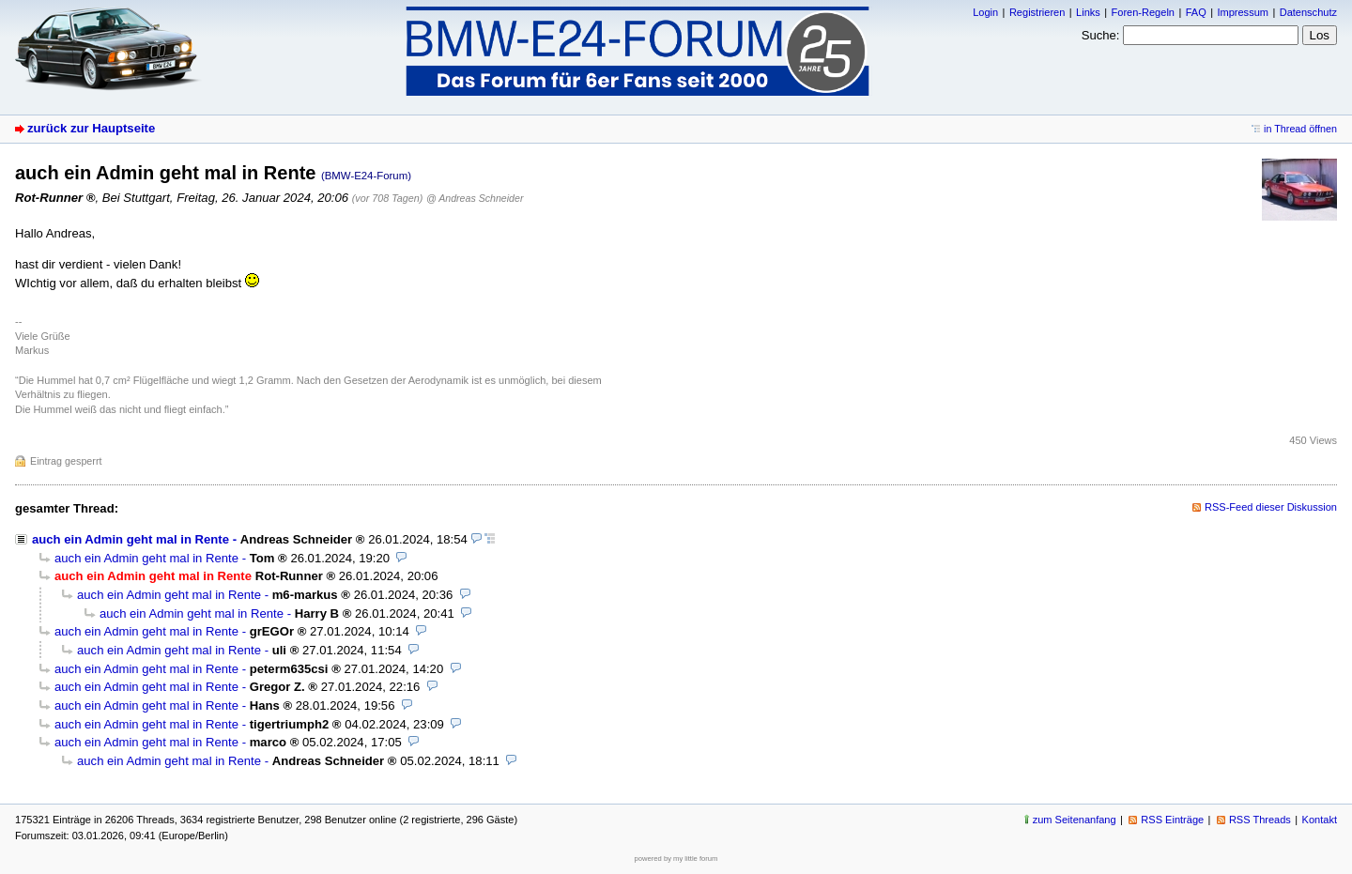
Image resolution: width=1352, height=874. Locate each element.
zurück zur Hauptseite (91, 128)
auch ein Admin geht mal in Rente (130, 539)
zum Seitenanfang (1074, 819)
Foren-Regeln (1143, 12)
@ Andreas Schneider (475, 198)
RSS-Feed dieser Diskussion (1271, 507)
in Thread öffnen (1300, 128)
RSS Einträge (1172, 819)
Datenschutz (1308, 12)
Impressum (1242, 12)
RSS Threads (1260, 819)
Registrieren (1037, 12)
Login (985, 12)
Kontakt (1319, 819)
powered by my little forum (676, 858)
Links (1088, 12)
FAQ (1196, 12)
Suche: (1101, 35)
